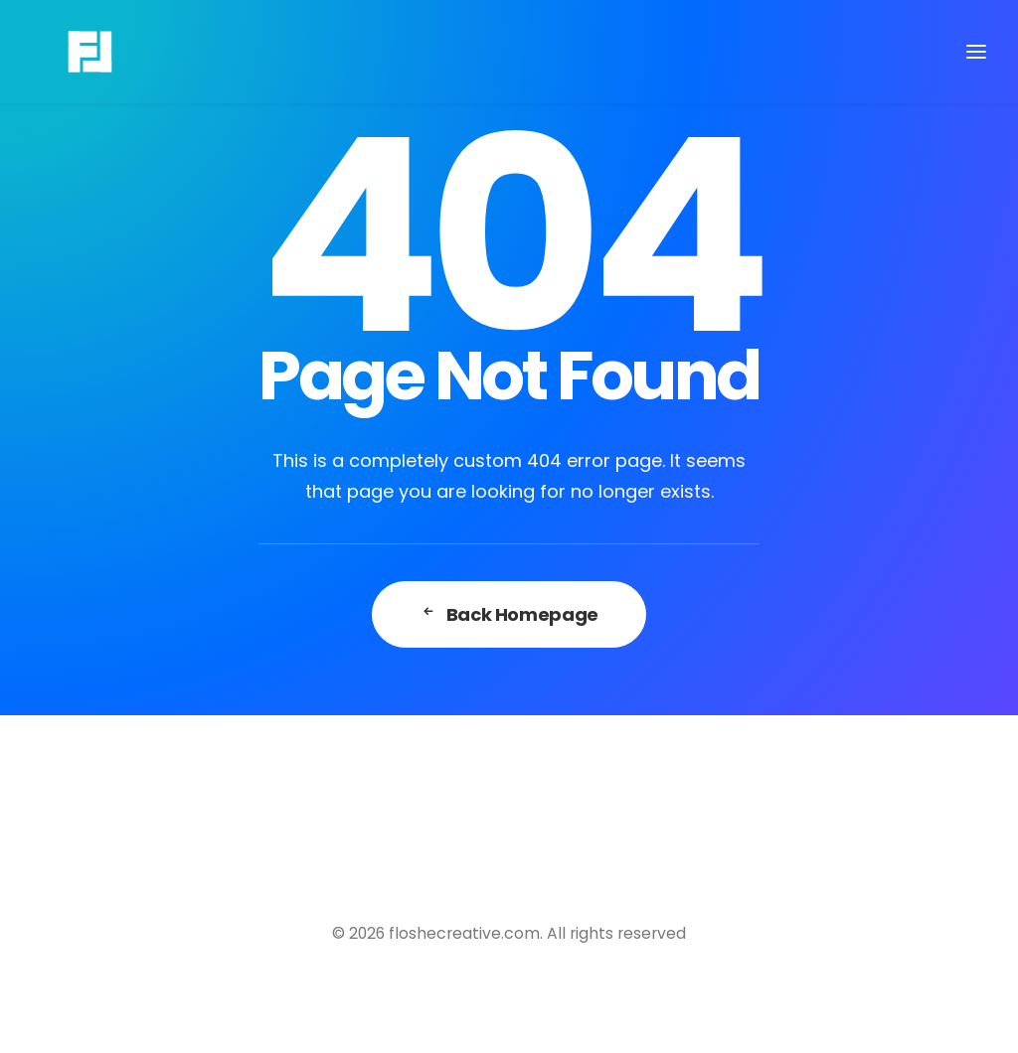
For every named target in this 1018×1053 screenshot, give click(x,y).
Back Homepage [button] (509, 614)
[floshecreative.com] (58, 51)
